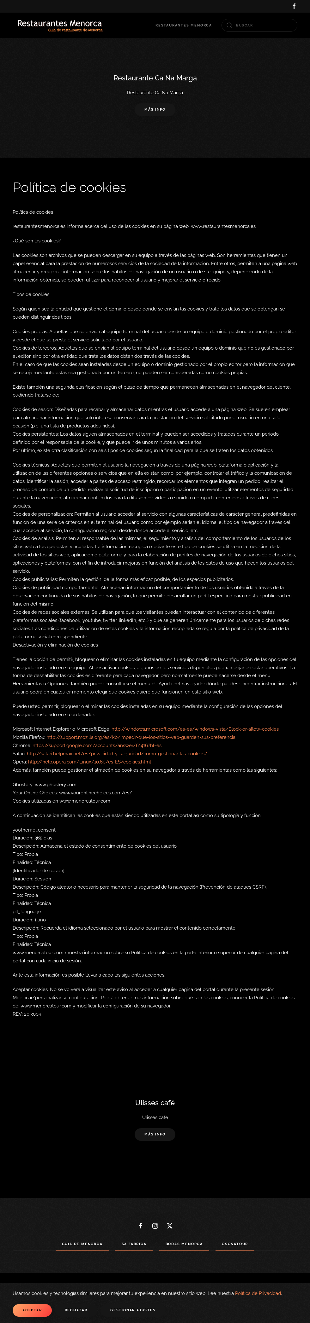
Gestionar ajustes (133, 1310)
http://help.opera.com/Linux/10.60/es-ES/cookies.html (89, 762)
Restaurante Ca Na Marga (155, 78)
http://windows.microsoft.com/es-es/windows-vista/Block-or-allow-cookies (195, 729)
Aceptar (32, 1310)
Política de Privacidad (258, 1293)
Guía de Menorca (82, 1244)
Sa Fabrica (134, 1244)
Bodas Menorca (184, 1244)
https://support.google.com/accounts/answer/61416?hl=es (97, 745)
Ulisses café (155, 1103)
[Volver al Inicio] (60, 25)
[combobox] (259, 25)
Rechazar (76, 1310)
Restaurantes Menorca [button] (183, 25)
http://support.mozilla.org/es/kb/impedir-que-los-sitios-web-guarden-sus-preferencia (140, 737)
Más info (154, 110)
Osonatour (235, 1244)
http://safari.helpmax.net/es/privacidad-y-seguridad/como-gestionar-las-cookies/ (117, 754)
